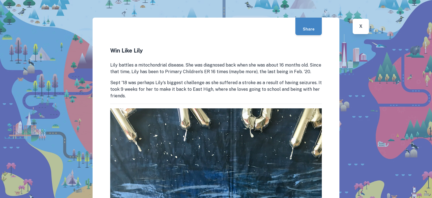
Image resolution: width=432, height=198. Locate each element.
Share (309, 29)
